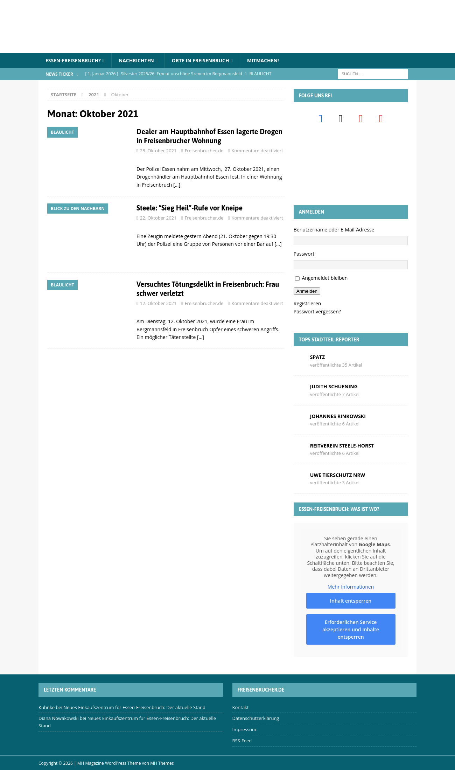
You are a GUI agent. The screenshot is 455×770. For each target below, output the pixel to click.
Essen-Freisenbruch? (73, 60)
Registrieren (307, 303)
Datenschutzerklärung (255, 718)
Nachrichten (137, 60)
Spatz (317, 357)
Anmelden (306, 291)
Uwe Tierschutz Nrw (337, 475)
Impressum (244, 729)
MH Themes (162, 763)
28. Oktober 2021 (158, 151)
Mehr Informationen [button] (351, 587)
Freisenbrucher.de (204, 151)
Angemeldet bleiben (325, 278)
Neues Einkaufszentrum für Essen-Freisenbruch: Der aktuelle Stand (134, 707)
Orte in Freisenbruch (201, 60)
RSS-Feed (242, 740)
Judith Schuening (334, 386)
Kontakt (240, 707)
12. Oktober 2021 (158, 303)
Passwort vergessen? (317, 311)
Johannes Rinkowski (338, 416)
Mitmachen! (264, 60)
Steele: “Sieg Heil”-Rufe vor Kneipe (189, 208)
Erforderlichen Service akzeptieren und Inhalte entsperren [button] (350, 629)
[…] (176, 184)
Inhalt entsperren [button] (350, 600)
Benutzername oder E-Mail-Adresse (334, 229)
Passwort (304, 253)
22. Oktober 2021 (158, 218)
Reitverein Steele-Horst (342, 445)
